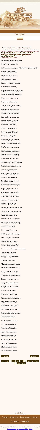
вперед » (34, 356)
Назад (3, 361)
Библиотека (11, 48)
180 (22, 361)
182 (29, 361)
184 (37, 361)
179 (18, 361)
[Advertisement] (20, 390)
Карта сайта (24, 421)
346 (19, 363)
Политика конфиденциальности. (16, 429)
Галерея (35, 417)
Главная (5, 417)
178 (14, 361)
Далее (23, 363)
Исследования (25, 417)
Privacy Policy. (29, 429)
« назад (5, 356)
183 (33, 361)
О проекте (14, 421)
